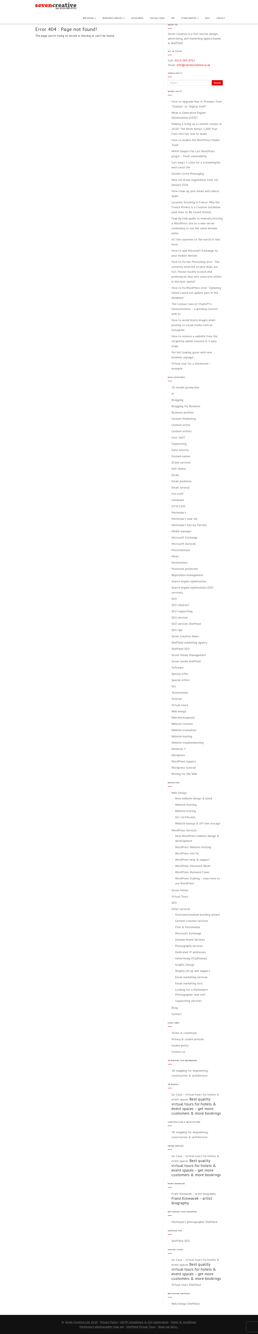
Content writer (180, 425)
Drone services (181, 462)
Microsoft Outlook (183, 544)
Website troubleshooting (187, 742)
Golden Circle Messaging (187, 173)
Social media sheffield (186, 661)
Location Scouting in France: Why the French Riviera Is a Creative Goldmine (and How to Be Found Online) (195, 207)
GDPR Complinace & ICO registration (144, 1322)
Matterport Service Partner (189, 525)
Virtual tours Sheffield (186, 1285)
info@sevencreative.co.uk (193, 65)
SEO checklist (180, 605)
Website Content (182, 724)
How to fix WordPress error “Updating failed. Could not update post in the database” (196, 293)
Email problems (181, 481)
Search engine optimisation (188, 581)
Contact (220, 18)
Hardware (177, 500)
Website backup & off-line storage (197, 823)
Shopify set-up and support (192, 971)
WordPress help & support (192, 859)
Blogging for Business (185, 406)
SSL (173, 686)
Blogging (177, 400)
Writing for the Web (184, 774)
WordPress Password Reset (192, 866)
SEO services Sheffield (186, 624)
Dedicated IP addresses (190, 952)
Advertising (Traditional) (191, 958)
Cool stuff (178, 437)
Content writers (181, 431)
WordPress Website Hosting (193, 847)
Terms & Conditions (183, 1322)
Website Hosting (186, 804)
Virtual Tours (157, 18)
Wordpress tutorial (183, 767)
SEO (173, 18)
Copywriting (179, 444)
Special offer (179, 674)
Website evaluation (183, 730)
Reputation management (187, 575)
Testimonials (179, 692)
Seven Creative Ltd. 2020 (81, 1322)
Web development (183, 717)
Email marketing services (191, 977)
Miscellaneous (180, 550)
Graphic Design (184, 964)
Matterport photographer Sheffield (194, 1222)
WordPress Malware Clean (192, 872)
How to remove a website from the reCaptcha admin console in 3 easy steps (194, 341)
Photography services (189, 946)
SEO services (179, 617)
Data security (180, 450)
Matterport (178, 512)
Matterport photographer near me (101, 1327)
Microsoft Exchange (184, 537)
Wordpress (178, 755)
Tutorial (176, 699)
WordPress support (183, 761)
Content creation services (191, 921)
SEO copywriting (182, 611)
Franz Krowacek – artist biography (193, 1194)
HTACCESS (178, 506)
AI (172, 394)
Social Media (137, 18)
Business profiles (182, 412)
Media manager (181, 531)
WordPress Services (114, 18)
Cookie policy (180, 1045)
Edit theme (178, 469)
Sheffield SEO (180, 649)
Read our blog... (168, 1327)
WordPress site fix (187, 853)
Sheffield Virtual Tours (141, 1327)
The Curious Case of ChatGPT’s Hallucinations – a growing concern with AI (194, 309)
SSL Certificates (185, 817)
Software (177, 667)
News (175, 556)
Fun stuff (177, 494)
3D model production (185, 387)
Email (175, 475)
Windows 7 (178, 749)
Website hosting (181, 736)
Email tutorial (180, 487)
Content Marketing (183, 419)
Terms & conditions (184, 1033)
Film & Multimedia (187, 927)
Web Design (89, 18)
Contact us (178, 1052)
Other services (190, 18)
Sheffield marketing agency (189, 642)
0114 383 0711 (185, 60)
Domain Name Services (190, 939)
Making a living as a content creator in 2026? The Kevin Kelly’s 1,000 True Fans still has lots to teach (196, 129)
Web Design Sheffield (185, 1304)
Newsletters (179, 562)
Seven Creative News (185, 636)
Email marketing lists (189, 983)
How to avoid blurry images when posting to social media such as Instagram (193, 325)
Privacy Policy (109, 1322)
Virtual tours (179, 705)
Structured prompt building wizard (197, 914)
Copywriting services (188, 1001)
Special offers (180, 680)
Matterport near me (184, 519)
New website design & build (193, 798)
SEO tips (176, 630)
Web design (178, 711)
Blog (207, 18)
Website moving (185, 811)
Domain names (181, 456)
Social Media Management (188, 655)
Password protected (184, 569)
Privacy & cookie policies (187, 1039)
